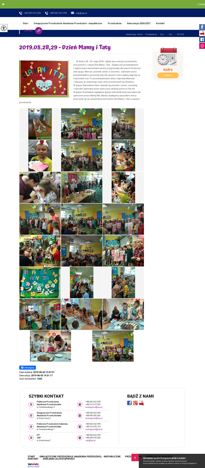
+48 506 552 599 (56, 13)
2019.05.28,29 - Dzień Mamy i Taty (65, 48)
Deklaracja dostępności (59, 459)
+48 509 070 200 (30, 13)
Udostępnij (27, 367)
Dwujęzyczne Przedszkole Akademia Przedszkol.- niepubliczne (68, 23)
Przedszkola (114, 23)
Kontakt (160, 23)
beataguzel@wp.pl (94, 407)
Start (25, 23)
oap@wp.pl (79, 13)
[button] (3, 4)
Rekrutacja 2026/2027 (138, 23)
